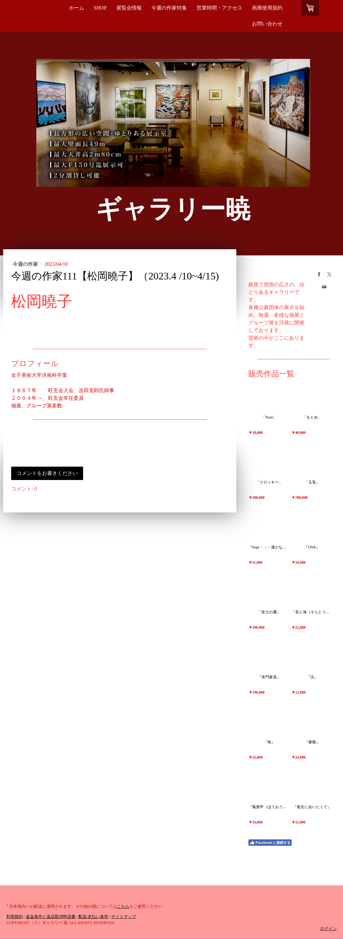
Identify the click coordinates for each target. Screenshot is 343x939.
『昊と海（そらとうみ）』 (314, 612)
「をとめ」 (312, 417)
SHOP (100, 8)
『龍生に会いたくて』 (312, 807)
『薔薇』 (312, 742)
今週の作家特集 (169, 8)
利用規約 (14, 916)
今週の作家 (26, 264)
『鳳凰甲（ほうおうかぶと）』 (275, 807)
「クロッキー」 (269, 482)
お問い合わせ (267, 23)
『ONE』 (312, 547)
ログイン (328, 929)
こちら (123, 906)
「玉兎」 (312, 482)
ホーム (76, 8)
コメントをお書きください (47, 473)
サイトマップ (123, 916)
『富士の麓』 (269, 612)
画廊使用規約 (267, 8)
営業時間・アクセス (219, 8)
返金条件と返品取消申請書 (50, 916)
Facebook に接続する (270, 842)
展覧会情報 (129, 8)
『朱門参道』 (269, 677)
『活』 (312, 677)
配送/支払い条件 (93, 916)
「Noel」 (268, 417)
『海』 (269, 742)
